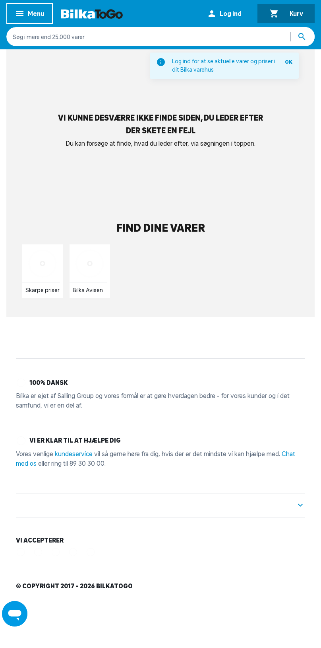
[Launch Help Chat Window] (14, 614)
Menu (29, 15)
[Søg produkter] (303, 36)
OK (288, 62)
